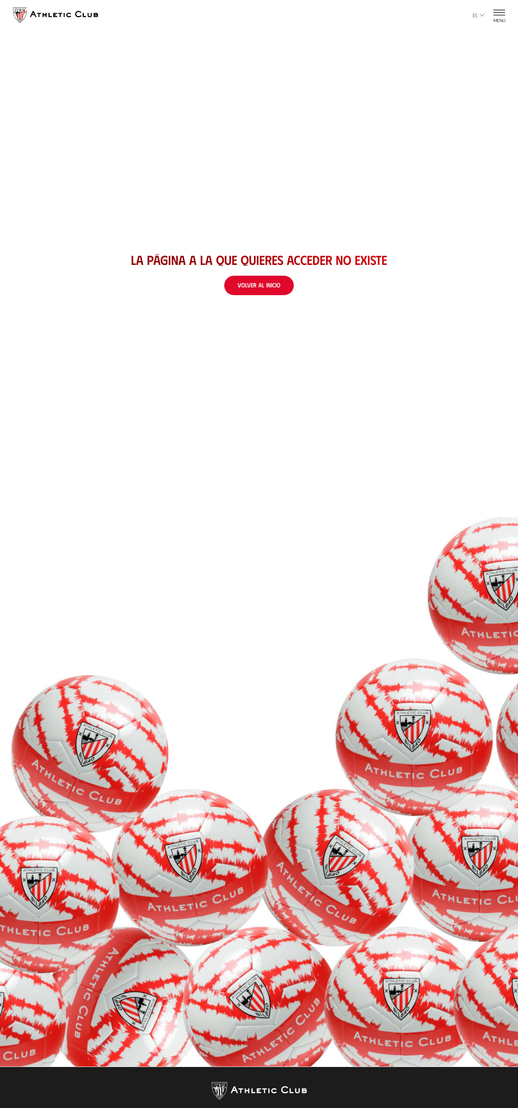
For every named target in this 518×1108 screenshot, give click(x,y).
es (479, 15)
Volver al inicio (259, 285)
